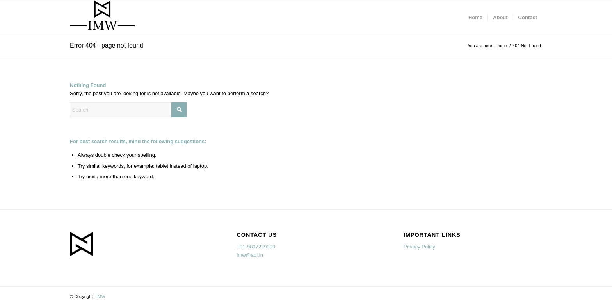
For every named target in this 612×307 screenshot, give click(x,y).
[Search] (128, 109)
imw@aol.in (250, 255)
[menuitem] (475, 17)
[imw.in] (102, 17)
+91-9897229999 (256, 247)
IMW (100, 296)
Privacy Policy (419, 247)
